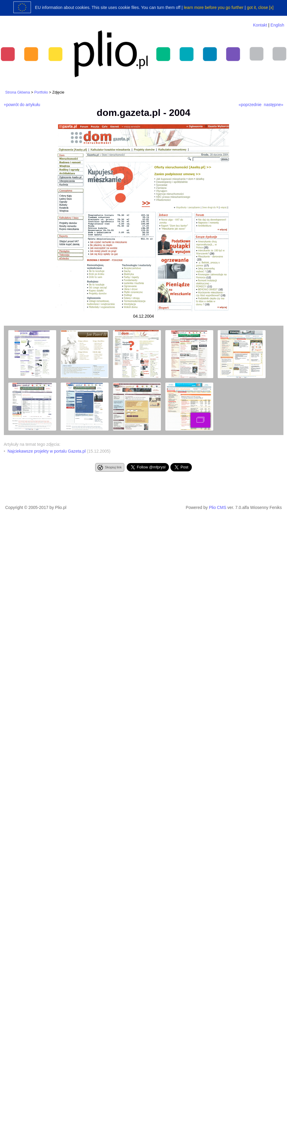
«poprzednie (250, 104)
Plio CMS (217, 507)
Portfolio (41, 92)
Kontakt (260, 25)
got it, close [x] (260, 7)
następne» (273, 104)
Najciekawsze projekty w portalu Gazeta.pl (46, 451)
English (277, 25)
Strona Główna (17, 92)
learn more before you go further (214, 7)
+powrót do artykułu (22, 104)
